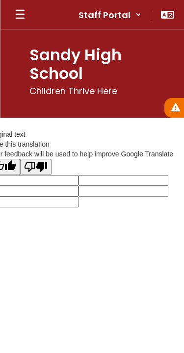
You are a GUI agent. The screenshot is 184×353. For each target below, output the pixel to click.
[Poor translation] (36, 167)
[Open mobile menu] (20, 14)
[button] (110, 14)
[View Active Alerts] (174, 108)
